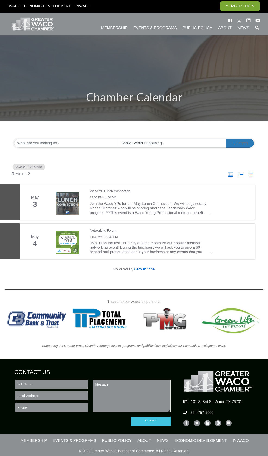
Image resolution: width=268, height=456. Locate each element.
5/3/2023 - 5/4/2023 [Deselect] (29, 167)
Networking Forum (103, 230)
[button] (230, 20)
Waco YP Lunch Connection (110, 191)
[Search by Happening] (172, 143)
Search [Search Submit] (240, 143)
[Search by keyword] (66, 143)
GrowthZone (144, 269)
